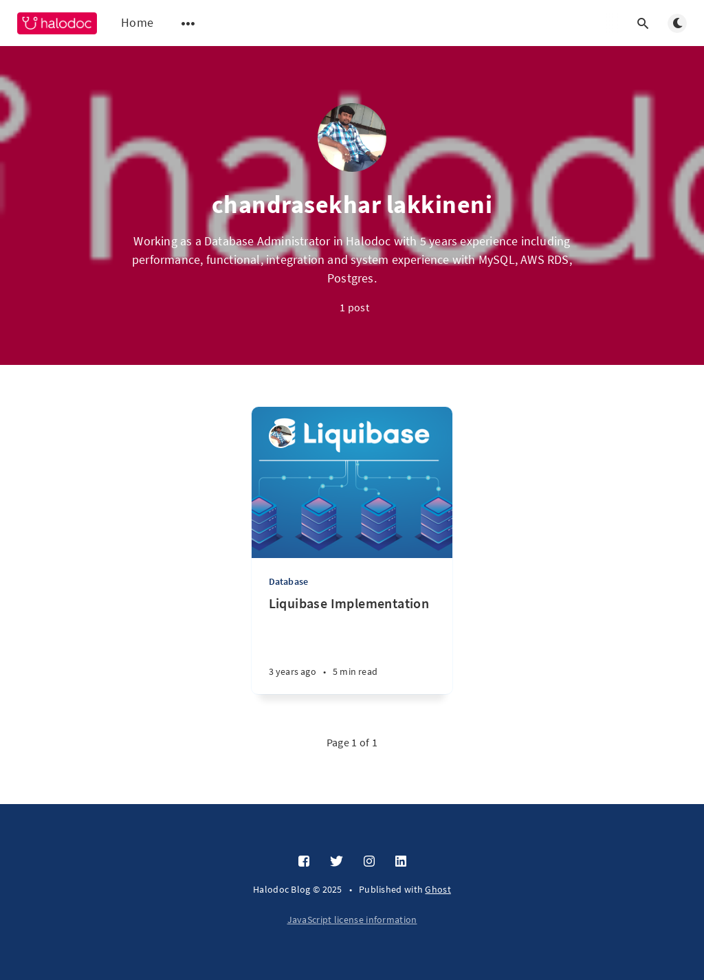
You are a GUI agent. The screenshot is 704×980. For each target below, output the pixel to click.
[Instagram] (369, 862)
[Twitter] (336, 862)
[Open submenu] (188, 23)
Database (289, 581)
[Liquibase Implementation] (352, 644)
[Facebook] (303, 862)
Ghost (438, 889)
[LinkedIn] (400, 862)
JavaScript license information (352, 919)
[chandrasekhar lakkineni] (281, 436)
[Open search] (643, 23)
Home (137, 22)
